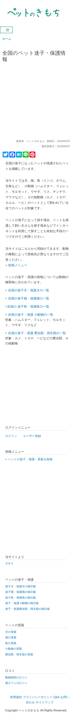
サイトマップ (45, 702)
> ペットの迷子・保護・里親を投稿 (28, 459)
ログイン (11, 436)
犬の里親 (10, 631)
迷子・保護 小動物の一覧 (35, 314)
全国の (12, 298)
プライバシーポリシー (38, 697)
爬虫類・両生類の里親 (19, 654)
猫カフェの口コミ (16, 683)
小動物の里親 (13, 648)
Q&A (56, 697)
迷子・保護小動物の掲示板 (22, 603)
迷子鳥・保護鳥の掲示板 (20, 597)
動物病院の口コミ (16, 677)
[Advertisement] (36, 102)
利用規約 (16, 697)
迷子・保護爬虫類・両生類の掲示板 (27, 608)
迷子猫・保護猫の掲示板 (20, 591)
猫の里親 (10, 637)
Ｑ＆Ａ (9, 563)
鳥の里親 (10, 643)
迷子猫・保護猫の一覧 (33, 298)
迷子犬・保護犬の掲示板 (20, 586)
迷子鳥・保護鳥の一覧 (33, 306)
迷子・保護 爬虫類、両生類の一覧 (41, 333)
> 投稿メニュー (16, 265)
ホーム (6, 38)
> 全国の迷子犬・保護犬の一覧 (27, 290)
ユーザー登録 (32, 436)
